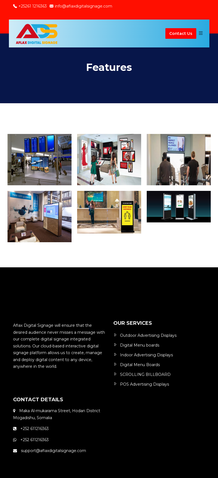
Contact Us (180, 33)
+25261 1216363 (30, 6)
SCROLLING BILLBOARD (145, 374)
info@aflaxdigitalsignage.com (81, 6)
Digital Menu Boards (140, 364)
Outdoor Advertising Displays (148, 335)
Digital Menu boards (139, 345)
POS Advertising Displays (144, 384)
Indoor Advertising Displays (146, 354)
